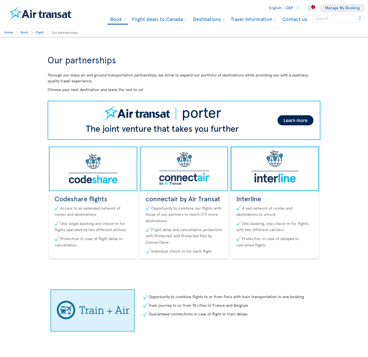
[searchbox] (338, 18)
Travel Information (251, 19)
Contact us (294, 18)
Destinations (206, 19)
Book (115, 19)
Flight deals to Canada (156, 19)
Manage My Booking (342, 7)
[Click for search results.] (360, 18)
